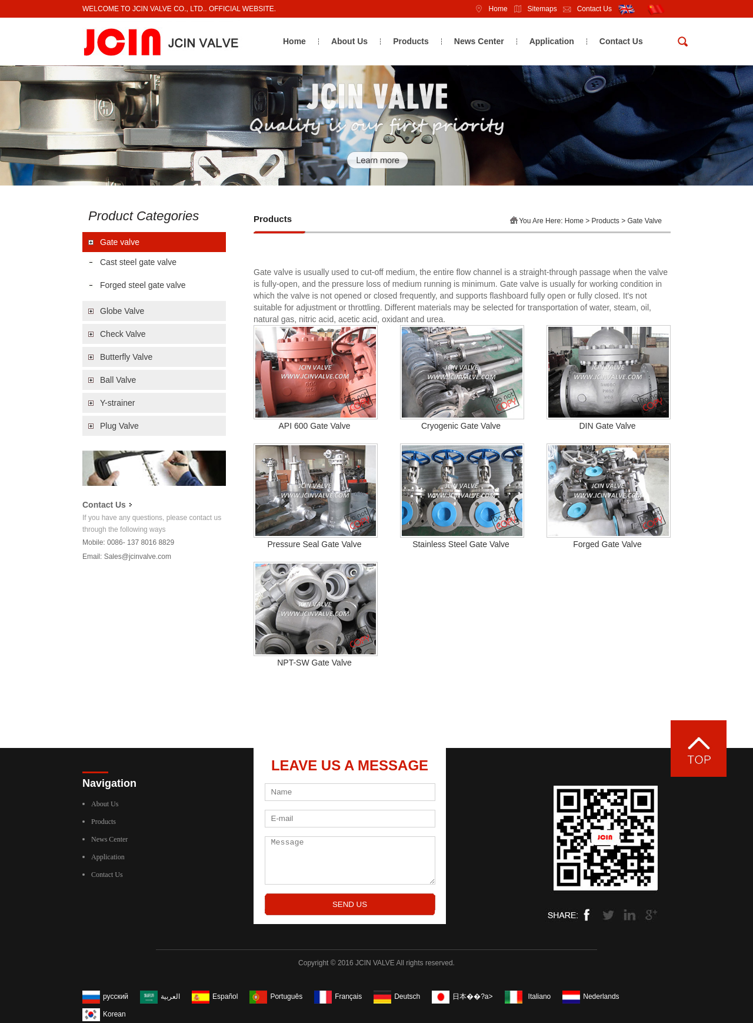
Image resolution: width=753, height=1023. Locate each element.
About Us (349, 41)
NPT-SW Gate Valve (314, 662)
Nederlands (601, 996)
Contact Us (584, 9)
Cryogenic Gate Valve (461, 426)
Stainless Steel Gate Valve (460, 544)
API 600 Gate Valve (315, 426)
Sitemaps (532, 9)
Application (551, 41)
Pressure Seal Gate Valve (314, 544)
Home (488, 9)
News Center (479, 41)
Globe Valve (122, 311)
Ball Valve (118, 380)
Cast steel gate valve (138, 262)
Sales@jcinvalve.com (137, 556)
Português (286, 996)
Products (411, 41)
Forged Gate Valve (607, 544)
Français (348, 996)
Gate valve (119, 242)
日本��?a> (472, 996)
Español (225, 996)
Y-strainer (117, 403)
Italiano (539, 996)
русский (115, 996)
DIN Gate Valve (607, 426)
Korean (114, 1014)
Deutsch (407, 996)
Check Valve (123, 334)
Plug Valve (119, 426)
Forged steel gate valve (143, 285)
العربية (170, 996)
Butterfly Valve (126, 357)
